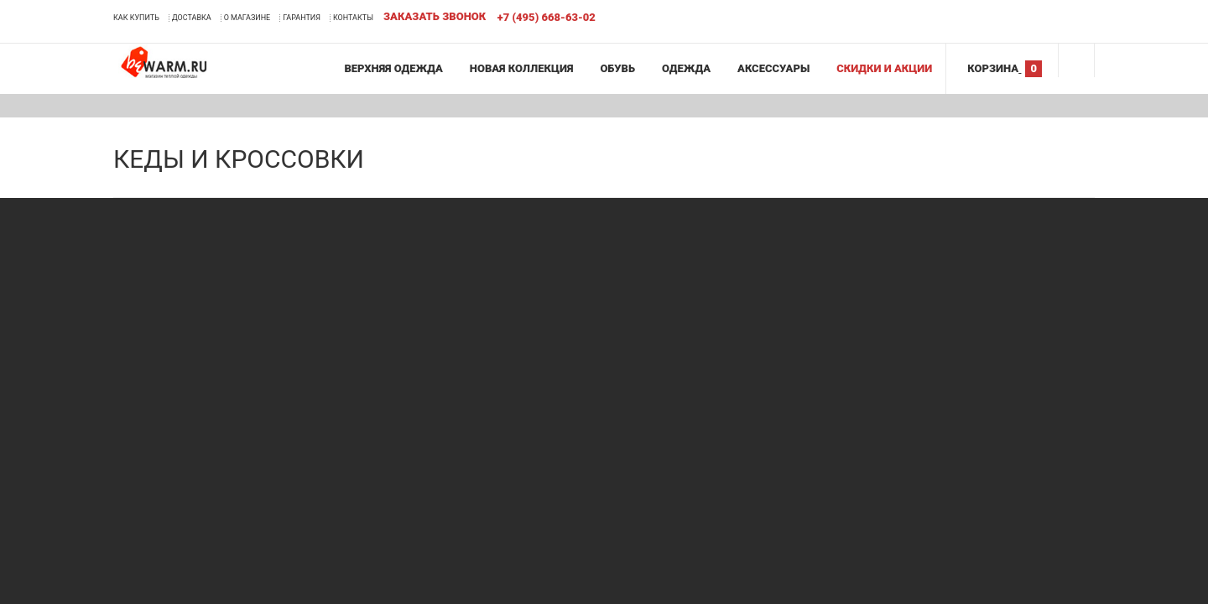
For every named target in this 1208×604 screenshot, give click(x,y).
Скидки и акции (884, 68)
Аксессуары (773, 68)
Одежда (686, 68)
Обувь (617, 68)
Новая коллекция (522, 68)
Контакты (353, 17)
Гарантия (301, 17)
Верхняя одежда (393, 68)
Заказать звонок (434, 16)
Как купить (136, 17)
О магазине (247, 17)
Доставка (191, 17)
